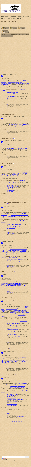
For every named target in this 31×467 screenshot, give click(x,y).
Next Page (11, 36)
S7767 (8, 413)
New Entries (4, 34)
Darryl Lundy (15, 461)
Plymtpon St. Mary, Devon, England (9, 175)
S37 (7, 104)
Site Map (27, 34)
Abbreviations (21, 34)
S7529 (8, 416)
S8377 (8, 107)
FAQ (8, 34)
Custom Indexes (14, 34)
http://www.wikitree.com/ (20, 416)
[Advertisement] (15, 54)
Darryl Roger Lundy (10, 233)
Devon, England (25, 172)
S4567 (8, 195)
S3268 (8, 232)
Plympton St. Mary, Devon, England (17, 386)
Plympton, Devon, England (19, 311)
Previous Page (5, 36)
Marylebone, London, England (18, 313)
